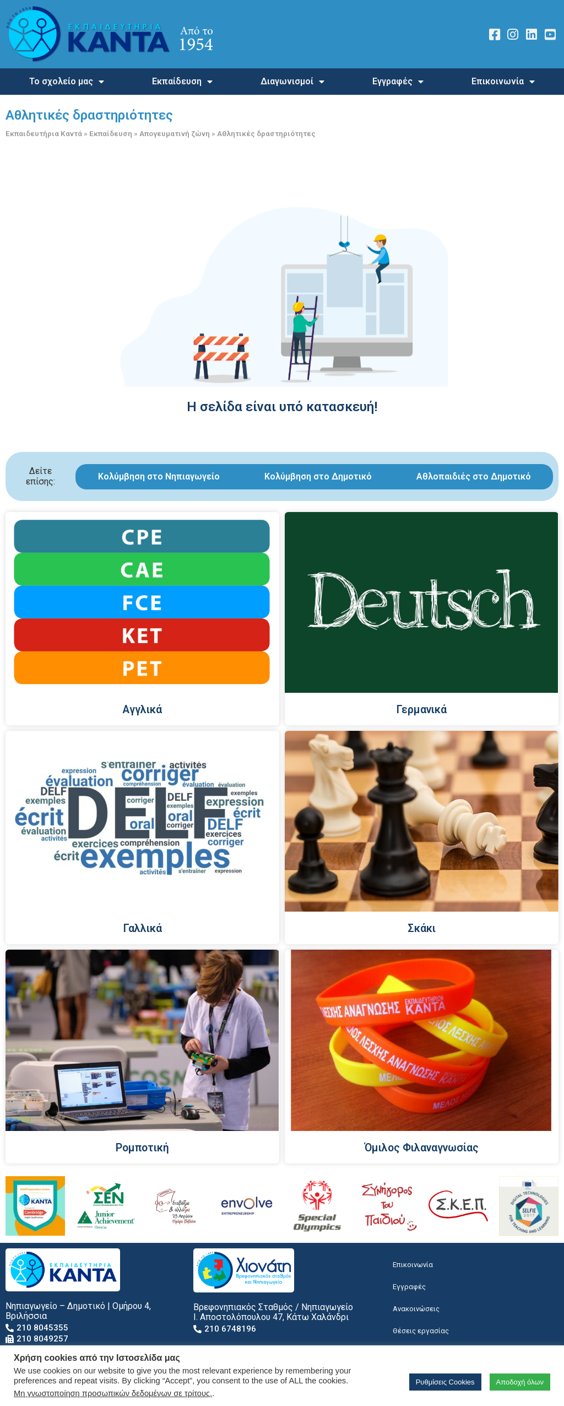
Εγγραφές (398, 81)
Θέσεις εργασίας (421, 1331)
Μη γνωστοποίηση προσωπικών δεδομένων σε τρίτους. (113, 1393)
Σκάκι (422, 928)
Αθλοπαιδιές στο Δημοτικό (473, 476)
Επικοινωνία (503, 81)
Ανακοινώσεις (416, 1309)
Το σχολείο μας (66, 81)
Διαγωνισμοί (292, 81)
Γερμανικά (422, 709)
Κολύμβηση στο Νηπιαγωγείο (159, 476)
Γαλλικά (142, 928)
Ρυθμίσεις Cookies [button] (445, 1382)
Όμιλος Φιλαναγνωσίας (422, 1147)
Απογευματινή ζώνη (174, 133)
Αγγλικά (142, 709)
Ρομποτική (142, 1147)
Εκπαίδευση (182, 81)
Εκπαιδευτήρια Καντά (44, 133)
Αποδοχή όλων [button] (520, 1382)
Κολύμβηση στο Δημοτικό (318, 476)
